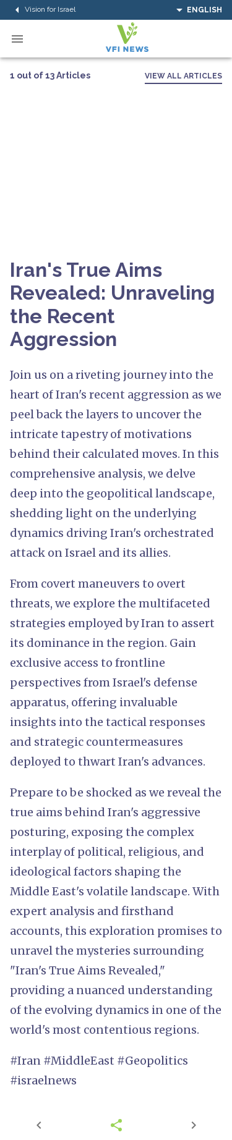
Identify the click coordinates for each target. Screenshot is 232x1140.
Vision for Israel (42, 9)
